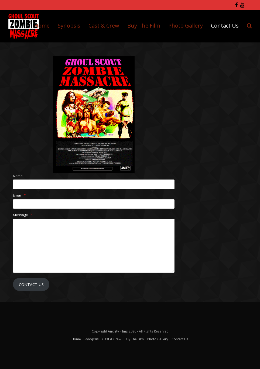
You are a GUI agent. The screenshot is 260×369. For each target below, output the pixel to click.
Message (22, 214)
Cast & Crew (111, 339)
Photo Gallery (157, 339)
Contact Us (31, 284)
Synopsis (91, 339)
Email (19, 195)
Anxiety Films (118, 331)
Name (18, 175)
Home (76, 339)
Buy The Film (134, 339)
